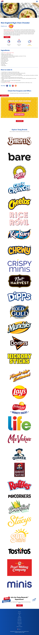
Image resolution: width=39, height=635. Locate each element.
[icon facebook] (7, 86)
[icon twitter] (10, 86)
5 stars (31, 46)
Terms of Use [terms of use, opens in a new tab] (18, 620)
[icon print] (15, 86)
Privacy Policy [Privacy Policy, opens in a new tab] (18, 619)
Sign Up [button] (19, 605)
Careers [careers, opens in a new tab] (18, 625)
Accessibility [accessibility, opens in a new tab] (18, 617)
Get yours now (20, 120)
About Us (19, 611)
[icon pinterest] (12, 86)
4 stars (30, 46)
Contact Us (19, 613)
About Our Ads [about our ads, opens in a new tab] (19, 622)
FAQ (19, 614)
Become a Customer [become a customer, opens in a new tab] (19, 626)
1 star (27, 46)
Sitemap (19, 616)
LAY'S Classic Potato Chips (8, 30)
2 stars (28, 46)
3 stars (29, 46)
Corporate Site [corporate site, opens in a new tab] (19, 623)
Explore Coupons (4, 95)
